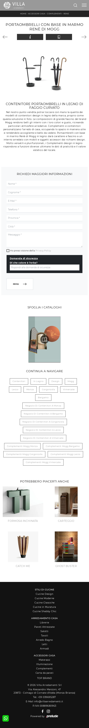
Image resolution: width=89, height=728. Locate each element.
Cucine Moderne (44, 598)
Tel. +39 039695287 (44, 697)
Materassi (44, 659)
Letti (44, 644)
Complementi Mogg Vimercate (43, 462)
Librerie (44, 622)
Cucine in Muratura (44, 607)
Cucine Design (44, 594)
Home (23, 14)
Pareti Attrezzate (44, 626)
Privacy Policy (43, 250)
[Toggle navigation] (84, 5)
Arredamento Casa (44, 618)
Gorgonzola (48, 389)
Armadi (44, 648)
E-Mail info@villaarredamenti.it (44, 701)
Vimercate (69, 389)
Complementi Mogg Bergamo (63, 446)
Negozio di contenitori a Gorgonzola (43, 421)
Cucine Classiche (44, 602)
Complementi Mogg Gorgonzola (24, 454)
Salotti (44, 631)
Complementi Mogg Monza (22, 446)
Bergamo (43, 397)
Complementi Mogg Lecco (65, 454)
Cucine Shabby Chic (45, 611)
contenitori (18, 381)
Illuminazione (44, 664)
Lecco (15, 389)
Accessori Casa (36, 14)
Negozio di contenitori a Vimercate (43, 438)
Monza (30, 389)
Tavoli (44, 635)
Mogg (71, 381)
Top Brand (44, 678)
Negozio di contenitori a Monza (43, 405)
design (55, 381)
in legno (38, 381)
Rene (66, 14)
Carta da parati (44, 672)
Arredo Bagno (44, 639)
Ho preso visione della (30, 250)
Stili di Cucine (44, 589)
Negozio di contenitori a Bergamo (43, 413)
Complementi (54, 14)
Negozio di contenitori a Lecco (43, 430)
